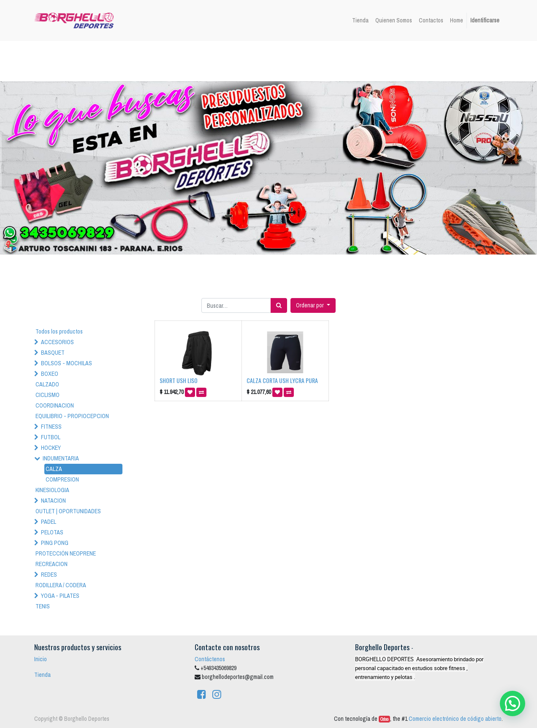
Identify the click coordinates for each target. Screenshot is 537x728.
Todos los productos (59, 331)
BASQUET (53, 352)
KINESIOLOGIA (52, 490)
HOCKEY (51, 448)
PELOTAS (52, 532)
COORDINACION (54, 405)
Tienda (42, 675)
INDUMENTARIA (61, 458)
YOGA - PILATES (60, 595)
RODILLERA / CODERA (60, 585)
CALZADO (47, 384)
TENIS (42, 606)
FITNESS (51, 426)
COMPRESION (62, 479)
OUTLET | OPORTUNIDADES (68, 511)
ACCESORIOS (57, 342)
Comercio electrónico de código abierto (455, 719)
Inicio (40, 659)
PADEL (48, 521)
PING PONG (54, 543)
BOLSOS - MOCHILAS (66, 363)
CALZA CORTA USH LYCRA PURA (282, 380)
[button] (313, 305)
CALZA (54, 469)
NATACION (53, 500)
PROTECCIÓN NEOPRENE (65, 553)
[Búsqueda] (279, 305)
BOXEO (49, 374)
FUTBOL (50, 437)
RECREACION (51, 564)
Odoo (384, 719)
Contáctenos (210, 659)
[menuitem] (360, 20)
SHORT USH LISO (179, 380)
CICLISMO (47, 395)
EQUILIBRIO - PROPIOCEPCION (72, 416)
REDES (49, 574)
